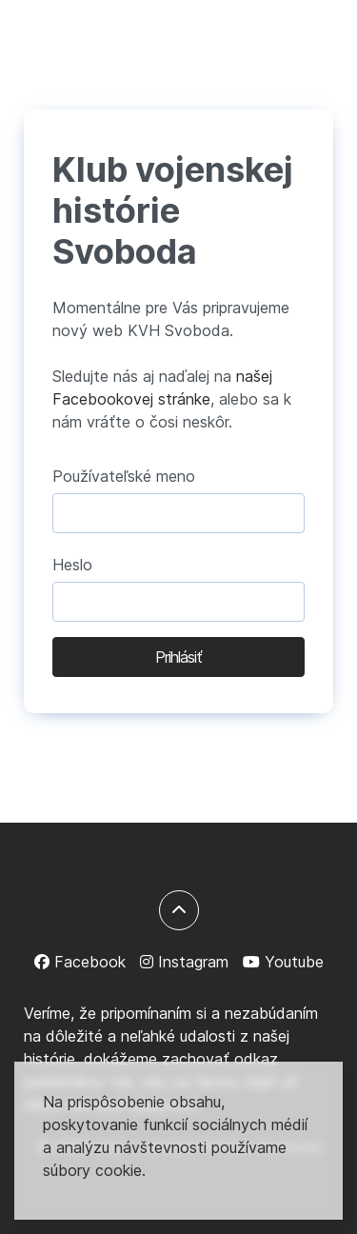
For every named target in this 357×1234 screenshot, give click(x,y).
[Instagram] (184, 961)
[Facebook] (80, 961)
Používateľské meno (123, 476)
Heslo (72, 564)
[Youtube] (283, 961)
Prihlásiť (178, 657)
